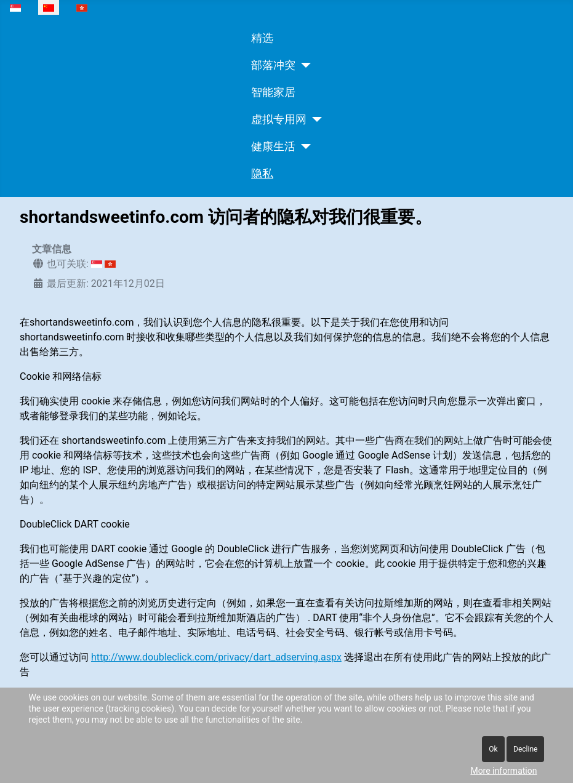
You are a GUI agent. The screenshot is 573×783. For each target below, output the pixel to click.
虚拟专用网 (279, 119)
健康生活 (273, 146)
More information (503, 771)
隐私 (262, 173)
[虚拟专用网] (314, 119)
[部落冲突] (303, 65)
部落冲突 (273, 65)
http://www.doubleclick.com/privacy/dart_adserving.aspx (216, 657)
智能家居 (273, 92)
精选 (262, 38)
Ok (493, 749)
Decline (525, 749)
